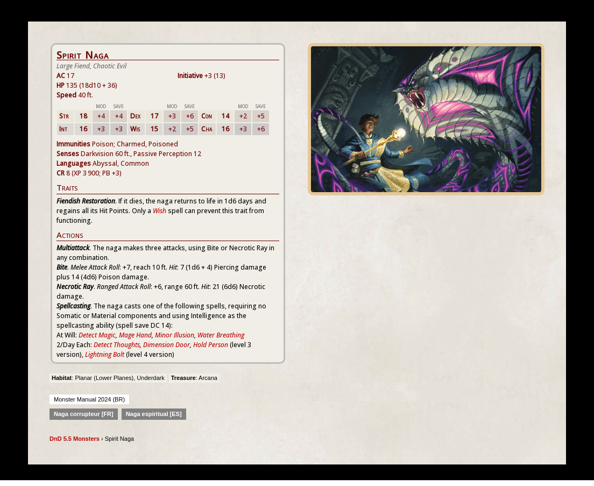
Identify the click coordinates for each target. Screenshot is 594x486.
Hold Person (210, 344)
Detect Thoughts (117, 344)
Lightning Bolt (104, 354)
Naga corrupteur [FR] (84, 414)
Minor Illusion (174, 335)
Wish (159, 210)
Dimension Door (166, 344)
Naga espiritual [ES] (154, 414)
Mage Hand (135, 335)
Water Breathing (220, 335)
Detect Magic (97, 335)
